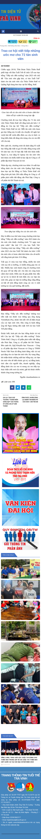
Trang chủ (3, 46)
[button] (38, 31)
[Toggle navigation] (21, 31)
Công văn (24, 46)
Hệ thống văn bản (14, 46)
